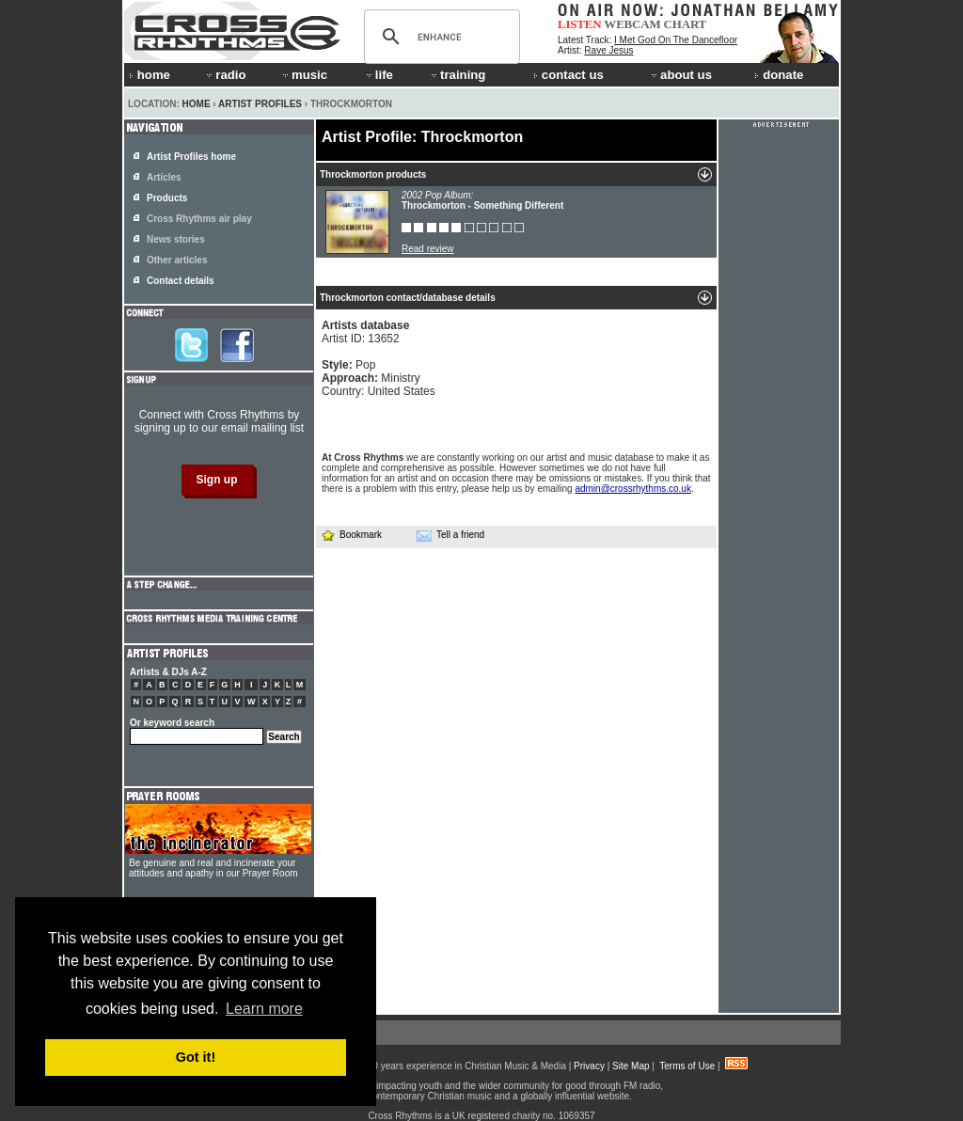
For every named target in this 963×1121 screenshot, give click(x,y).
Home (196, 104)
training (457, 75)
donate (778, 75)
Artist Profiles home (191, 156)
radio (224, 75)
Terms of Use (687, 1066)
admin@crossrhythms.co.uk (633, 488)
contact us (568, 75)
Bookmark (351, 535)
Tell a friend (450, 535)
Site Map (630, 1066)
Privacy (589, 1066)
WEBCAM (632, 24)
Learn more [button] (264, 1009)
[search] (439, 36)
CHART (685, 24)
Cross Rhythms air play (199, 218)
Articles (164, 177)
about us (680, 75)
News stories (176, 239)
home (149, 75)
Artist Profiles (260, 104)
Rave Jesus (608, 50)
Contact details (180, 281)
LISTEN (580, 24)
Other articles (177, 260)
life (378, 75)
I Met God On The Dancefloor (675, 40)
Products (167, 198)
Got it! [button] (195, 1057)
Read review (428, 249)
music (303, 75)
